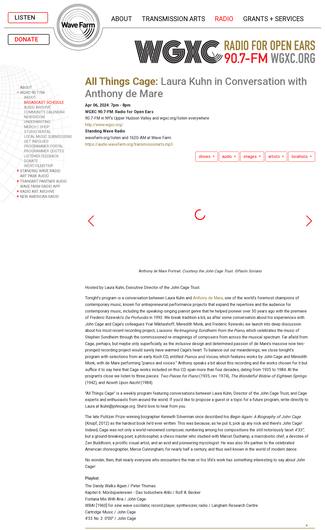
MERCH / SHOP (37, 127)
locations (300, 156)
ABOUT (122, 18)
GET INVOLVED (36, 141)
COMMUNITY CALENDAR (44, 112)
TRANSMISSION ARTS (173, 18)
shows (205, 156)
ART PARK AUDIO (33, 175)
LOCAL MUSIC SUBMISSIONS (48, 137)
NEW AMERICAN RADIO (38, 196)
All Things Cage (120, 81)
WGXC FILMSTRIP (38, 166)
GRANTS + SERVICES (273, 18)
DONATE (28, 39)
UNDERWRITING (37, 122)
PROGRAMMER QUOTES (44, 151)
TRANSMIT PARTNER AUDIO (42, 181)
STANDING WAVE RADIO (38, 170)
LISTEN (27, 17)
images (250, 156)
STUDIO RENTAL (37, 132)
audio (227, 156)
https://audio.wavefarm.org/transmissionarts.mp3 (129, 144)
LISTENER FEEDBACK (41, 156)
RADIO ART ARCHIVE (36, 191)
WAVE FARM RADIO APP (38, 186)
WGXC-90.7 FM (30, 92)
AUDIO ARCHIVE (37, 107)
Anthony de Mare (208, 298)
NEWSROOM (34, 117)
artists (274, 156)
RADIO (224, 18)
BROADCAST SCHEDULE (44, 102)
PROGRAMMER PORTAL (43, 146)
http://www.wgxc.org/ (104, 124)
